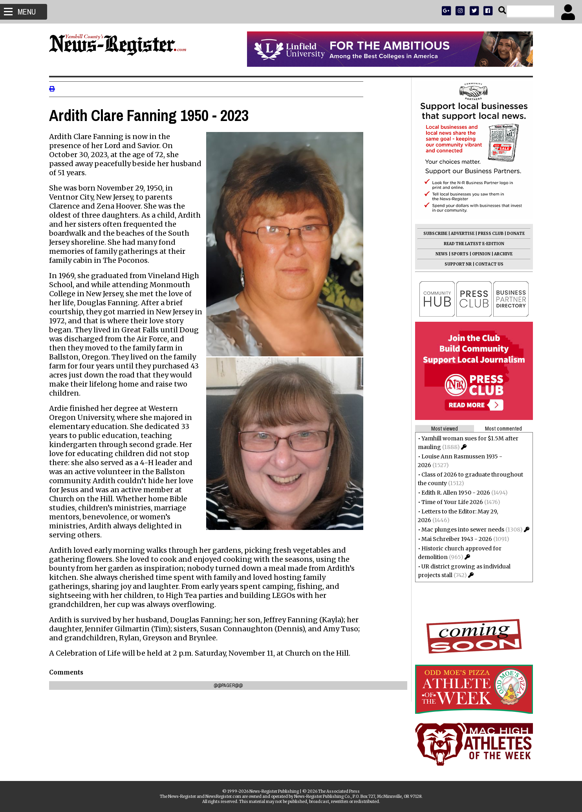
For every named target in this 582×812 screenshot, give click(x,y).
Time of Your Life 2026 (450, 502)
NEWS (439, 254)
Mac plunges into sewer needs (460, 529)
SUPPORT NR (455, 264)
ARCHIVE (501, 254)
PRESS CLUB (488, 233)
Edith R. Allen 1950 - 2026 (453, 492)
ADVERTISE (460, 233)
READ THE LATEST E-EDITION (471, 243)
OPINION (479, 254)
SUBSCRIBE (433, 233)
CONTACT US (487, 264)
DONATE (513, 233)
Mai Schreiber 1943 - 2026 (454, 539)
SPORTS (457, 254)
